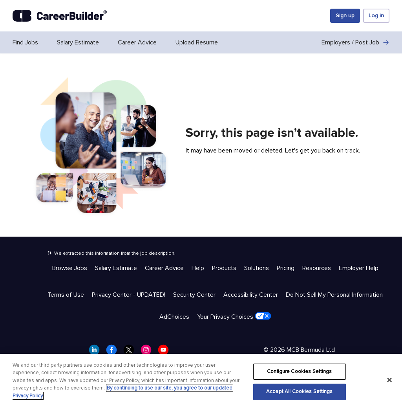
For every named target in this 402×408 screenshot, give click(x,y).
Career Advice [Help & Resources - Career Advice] (164, 268)
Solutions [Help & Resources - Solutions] (256, 268)
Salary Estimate (78, 42)
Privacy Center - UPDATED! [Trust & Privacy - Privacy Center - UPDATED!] (128, 295)
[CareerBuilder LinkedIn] (96, 352)
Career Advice (137, 42)
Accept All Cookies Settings (299, 391)
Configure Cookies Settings (299, 371)
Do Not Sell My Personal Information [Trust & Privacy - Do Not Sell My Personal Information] (334, 295)
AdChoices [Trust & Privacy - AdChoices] (174, 317)
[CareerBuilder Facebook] (113, 352)
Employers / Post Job (355, 42)
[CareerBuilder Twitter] (131, 352)
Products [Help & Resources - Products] (224, 268)
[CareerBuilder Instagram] (148, 352)
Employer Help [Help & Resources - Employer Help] (358, 268)
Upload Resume (196, 42)
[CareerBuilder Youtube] (165, 352)
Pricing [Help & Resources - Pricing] (285, 268)
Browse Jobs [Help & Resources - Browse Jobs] (69, 268)
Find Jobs (25, 42)
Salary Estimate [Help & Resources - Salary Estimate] (116, 268)
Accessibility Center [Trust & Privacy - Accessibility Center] (250, 295)
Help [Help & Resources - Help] (198, 268)
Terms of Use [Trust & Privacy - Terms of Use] (66, 295)
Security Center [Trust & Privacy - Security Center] (194, 295)
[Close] (389, 379)
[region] (201, 381)
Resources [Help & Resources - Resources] (316, 268)
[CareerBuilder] (60, 16)
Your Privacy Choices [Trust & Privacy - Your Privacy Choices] (234, 316)
